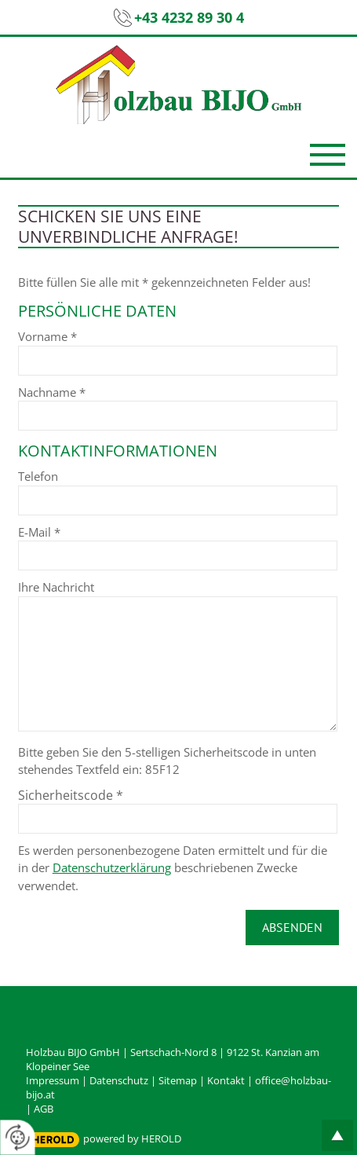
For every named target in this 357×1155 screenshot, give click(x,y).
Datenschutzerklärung (112, 867)
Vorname (47, 336)
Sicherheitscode (70, 795)
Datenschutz (118, 1080)
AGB (43, 1109)
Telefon (38, 476)
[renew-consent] (17, 1137)
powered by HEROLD (132, 1138)
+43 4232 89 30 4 (189, 17)
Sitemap (177, 1080)
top (337, 1135)
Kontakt (226, 1080)
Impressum (52, 1080)
